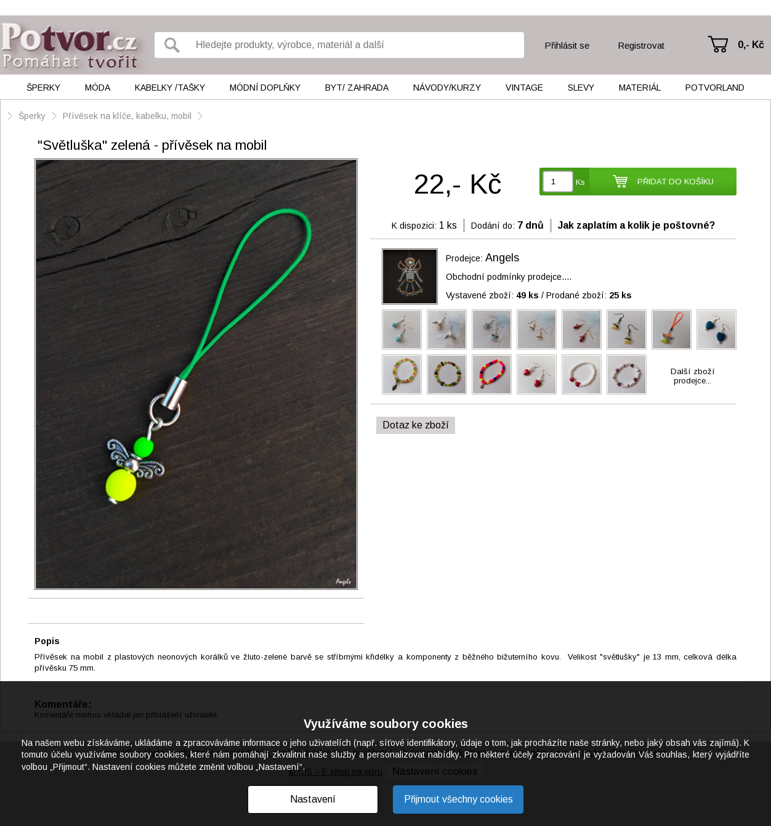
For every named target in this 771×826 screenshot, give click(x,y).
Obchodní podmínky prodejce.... (508, 277)
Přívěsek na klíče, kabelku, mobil (127, 116)
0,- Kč (751, 44)
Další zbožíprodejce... (693, 376)
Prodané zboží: (589, 295)
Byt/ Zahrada (357, 87)
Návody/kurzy (447, 87)
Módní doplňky (265, 87)
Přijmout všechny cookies (458, 799)
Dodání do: (493, 226)
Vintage (524, 87)
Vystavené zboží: (492, 295)
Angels (502, 257)
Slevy (581, 87)
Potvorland (715, 87)
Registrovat (641, 45)
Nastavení (313, 799)
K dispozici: (414, 226)
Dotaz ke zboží (415, 425)
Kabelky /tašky (170, 87)
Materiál (640, 87)
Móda (97, 87)
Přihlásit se (566, 45)
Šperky (43, 87)
